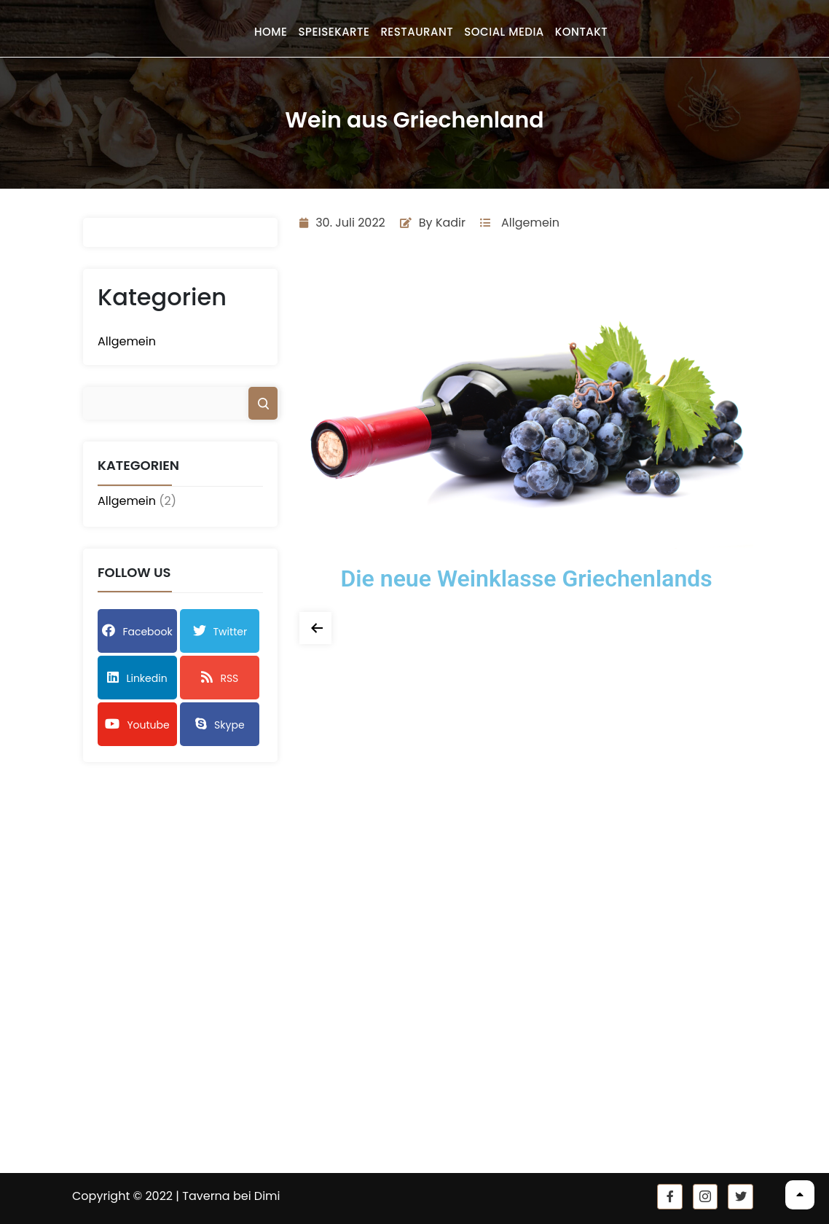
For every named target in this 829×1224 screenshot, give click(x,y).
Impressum (279, 1035)
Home (270, 31)
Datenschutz (282, 1057)
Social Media (504, 31)
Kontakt (581, 31)
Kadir (450, 222)
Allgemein (127, 341)
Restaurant (416, 31)
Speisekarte (333, 31)
